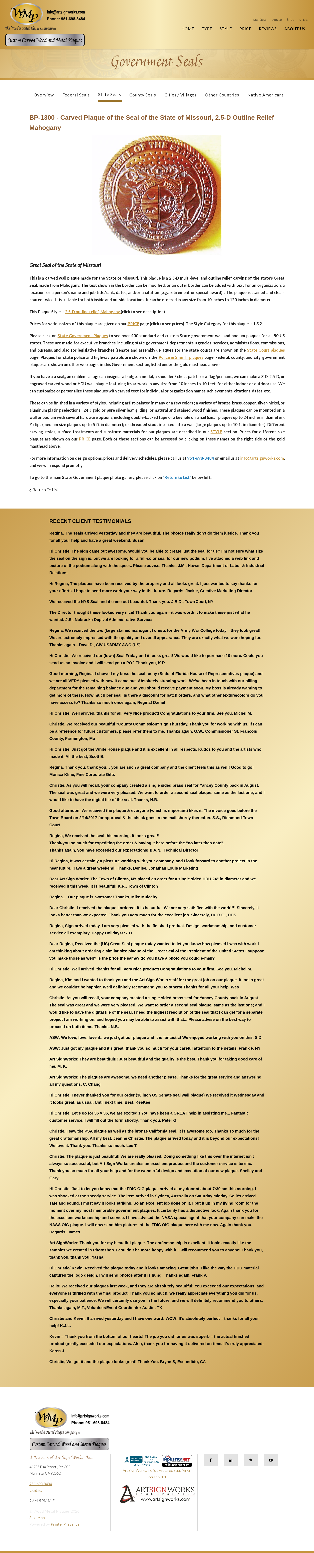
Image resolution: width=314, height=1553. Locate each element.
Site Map (37, 1517)
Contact (260, 19)
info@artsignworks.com (262, 458)
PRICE (133, 323)
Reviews (268, 28)
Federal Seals (76, 94)
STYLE (216, 431)
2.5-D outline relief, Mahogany (93, 311)
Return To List (45, 489)
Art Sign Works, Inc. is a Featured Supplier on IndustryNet (157, 1468)
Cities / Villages (180, 94)
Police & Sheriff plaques (181, 357)
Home (187, 28)
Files (290, 19)
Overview (44, 94)
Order (304, 19)
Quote (277, 19)
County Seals (142, 94)
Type (207, 28)
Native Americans (266, 94)
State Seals (109, 94)
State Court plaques (266, 350)
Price (245, 28)
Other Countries (222, 94)
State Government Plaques (83, 335)
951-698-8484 (40, 1484)
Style (226, 28)
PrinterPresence (65, 1524)
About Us (294, 28)
